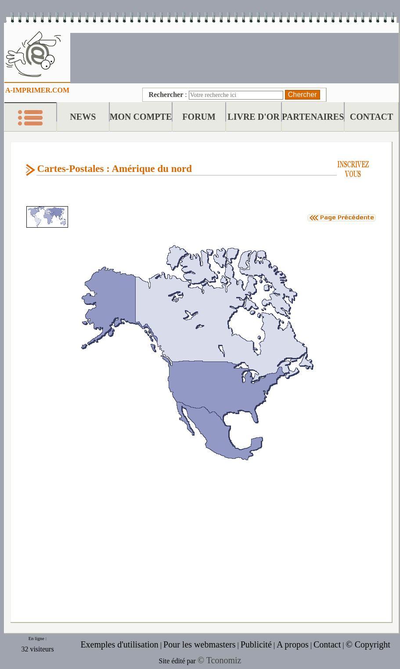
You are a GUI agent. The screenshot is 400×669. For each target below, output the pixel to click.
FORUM (199, 117)
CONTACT (371, 117)
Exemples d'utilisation (119, 644)
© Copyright (368, 644)
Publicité (256, 644)
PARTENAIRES (313, 117)
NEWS (83, 117)
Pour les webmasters (199, 644)
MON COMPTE (141, 117)
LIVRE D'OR (253, 117)
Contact (327, 644)
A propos (293, 644)
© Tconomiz (219, 660)
